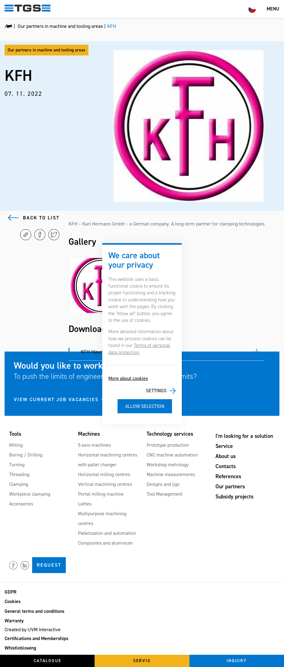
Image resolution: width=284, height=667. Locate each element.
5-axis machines (94, 445)
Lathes (85, 504)
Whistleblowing (20, 648)
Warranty (14, 620)
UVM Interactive (44, 629)
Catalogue (47, 661)
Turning (16, 464)
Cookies (13, 601)
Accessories (21, 504)
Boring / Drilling (25, 455)
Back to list (41, 217)
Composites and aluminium (105, 543)
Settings (156, 390)
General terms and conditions (34, 611)
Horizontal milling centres (104, 474)
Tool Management (164, 494)
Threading (19, 474)
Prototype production (168, 445)
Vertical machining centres (105, 484)
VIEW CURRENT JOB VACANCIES (56, 399)
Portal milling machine (101, 494)
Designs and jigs (163, 484)
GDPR (11, 592)
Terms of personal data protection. (139, 348)
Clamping (18, 484)
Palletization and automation (107, 533)
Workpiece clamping (29, 494)
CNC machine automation (172, 455)
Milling (16, 445)
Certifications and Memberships (36, 638)
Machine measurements (171, 474)
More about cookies (128, 378)
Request (49, 565)
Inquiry (236, 661)
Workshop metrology (168, 464)
